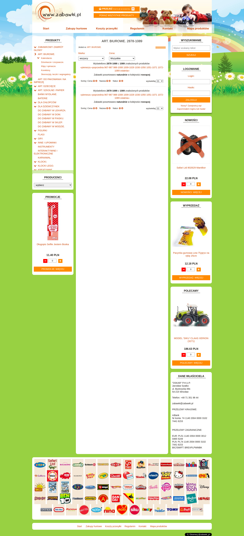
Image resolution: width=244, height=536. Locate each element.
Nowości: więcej (191, 192)
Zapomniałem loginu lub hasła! (191, 109)
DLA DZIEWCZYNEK (48, 98)
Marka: (81, 52)
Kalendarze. (46, 54)
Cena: (112, 52)
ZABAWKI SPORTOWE (49, 211)
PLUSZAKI (43, 185)
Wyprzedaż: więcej (191, 277)
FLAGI (41, 124)
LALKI (41, 167)
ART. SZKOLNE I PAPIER (50, 83)
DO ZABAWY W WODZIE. (50, 117)
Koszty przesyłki (107, 28)
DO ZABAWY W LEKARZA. (51, 102)
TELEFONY (43, 200)
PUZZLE (42, 189)
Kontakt (167, 28)
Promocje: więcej (52, 322)
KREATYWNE (44, 157)
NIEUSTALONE (45, 218)
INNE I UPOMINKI (46, 132)
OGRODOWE (44, 181)
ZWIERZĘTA (44, 215)
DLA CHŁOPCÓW (46, 95)
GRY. (40, 128)
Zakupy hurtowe (77, 28)
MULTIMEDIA (44, 174)
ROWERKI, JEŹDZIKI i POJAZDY (54, 193)
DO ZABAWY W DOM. (48, 106)
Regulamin (137, 28)
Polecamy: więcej (191, 363)
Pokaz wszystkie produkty (116, 15)
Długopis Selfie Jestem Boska (53, 297)
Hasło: (191, 87)
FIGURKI (42, 120)
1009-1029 (129, 66)
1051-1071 (152, 66)
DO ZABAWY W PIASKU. (50, 109)
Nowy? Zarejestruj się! (191, 105)
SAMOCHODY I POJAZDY (50, 196)
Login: (191, 76)
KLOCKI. (42, 149)
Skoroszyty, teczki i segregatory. (56, 69)
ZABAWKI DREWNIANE (49, 207)
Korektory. (45, 65)
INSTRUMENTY (45, 135)
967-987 (108, 66)
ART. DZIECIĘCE (46, 80)
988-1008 (118, 66)
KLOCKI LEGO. (45, 153)
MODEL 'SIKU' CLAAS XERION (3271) (191, 339)
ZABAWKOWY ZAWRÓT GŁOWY (54, 47)
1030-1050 (140, 66)
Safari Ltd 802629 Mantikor (191, 167)
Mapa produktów (197, 28)
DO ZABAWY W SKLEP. (49, 113)
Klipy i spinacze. (48, 61)
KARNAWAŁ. (44, 145)
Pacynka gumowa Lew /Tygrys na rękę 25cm (191, 254)
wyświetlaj (151, 80)
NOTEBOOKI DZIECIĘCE (50, 178)
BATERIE (42, 91)
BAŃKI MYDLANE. (46, 87)
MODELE (42, 170)
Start (47, 28)
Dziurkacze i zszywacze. (52, 58)
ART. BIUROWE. (46, 50)
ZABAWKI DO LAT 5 (47, 204)
